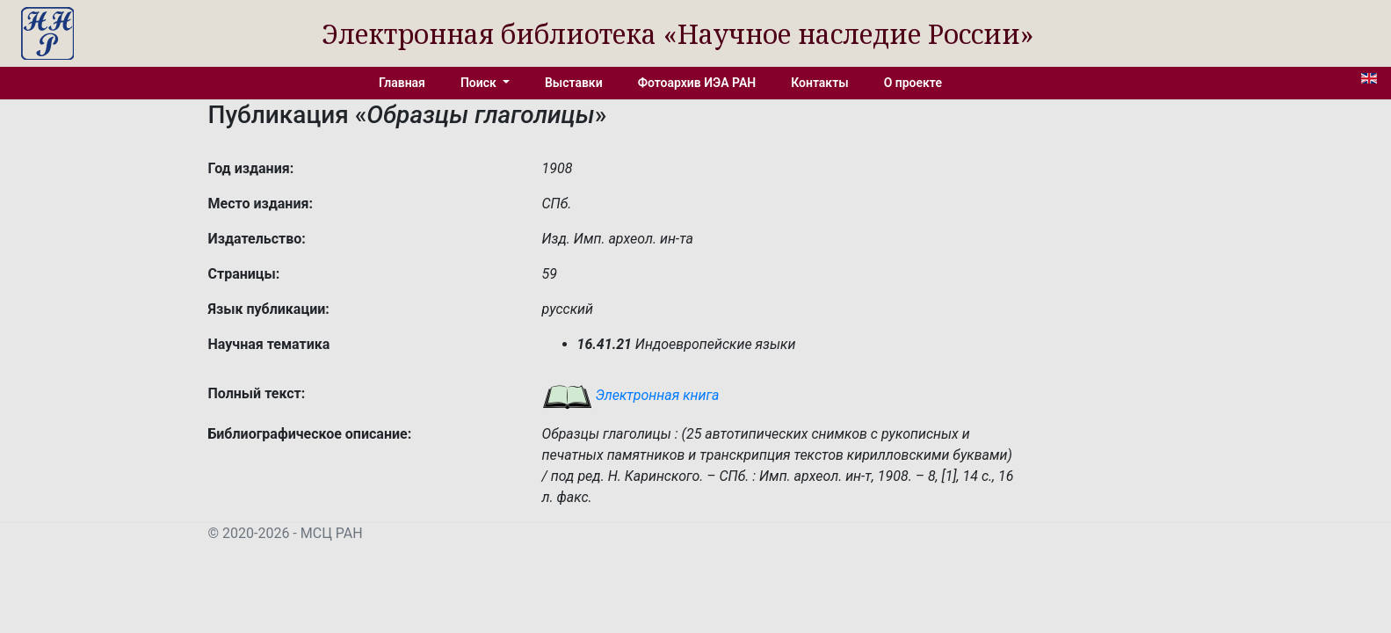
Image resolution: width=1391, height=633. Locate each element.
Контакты (819, 83)
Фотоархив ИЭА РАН (697, 83)
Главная (402, 83)
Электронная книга (631, 395)
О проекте (913, 83)
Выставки (574, 83)
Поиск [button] (479, 83)
